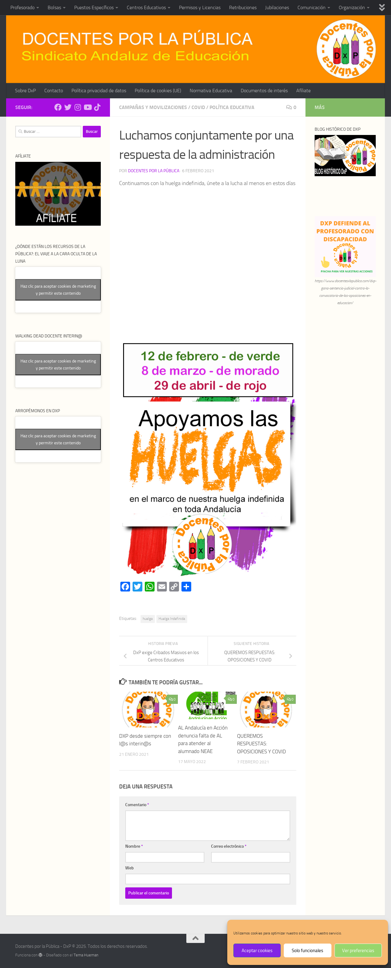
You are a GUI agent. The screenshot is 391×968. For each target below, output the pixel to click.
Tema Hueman (86, 955)
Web (129, 868)
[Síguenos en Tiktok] (97, 107)
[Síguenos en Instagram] (77, 107)
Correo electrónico (229, 846)
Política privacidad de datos (98, 90)
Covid (198, 107)
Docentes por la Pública (153, 170)
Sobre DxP (25, 90)
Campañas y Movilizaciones (153, 107)
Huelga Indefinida (172, 619)
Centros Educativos (146, 7)
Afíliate (303, 90)
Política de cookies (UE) (158, 90)
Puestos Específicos (94, 7)
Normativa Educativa (211, 90)
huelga (148, 619)
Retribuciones (243, 7)
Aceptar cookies (257, 950)
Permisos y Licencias (200, 7)
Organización (352, 7)
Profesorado (22, 7)
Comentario (137, 804)
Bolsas (54, 7)
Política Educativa (232, 107)
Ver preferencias (358, 950)
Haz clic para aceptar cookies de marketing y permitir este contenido (58, 290)
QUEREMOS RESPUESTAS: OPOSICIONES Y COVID (261, 744)
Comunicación (312, 7)
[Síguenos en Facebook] (58, 107)
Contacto (53, 90)
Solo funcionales (307, 950)
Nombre (134, 846)
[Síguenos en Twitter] (67, 107)
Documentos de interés (264, 90)
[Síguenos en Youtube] (87, 107)
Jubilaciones (277, 7)
